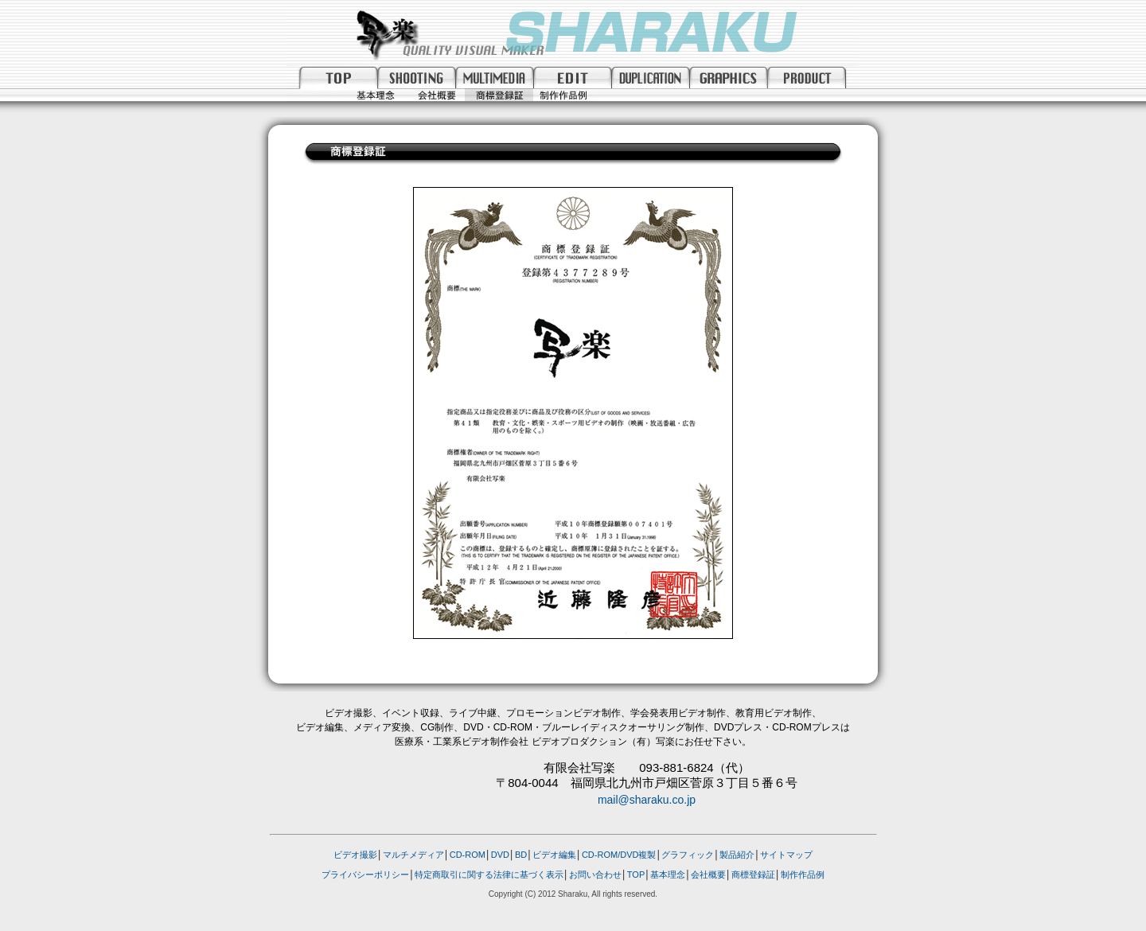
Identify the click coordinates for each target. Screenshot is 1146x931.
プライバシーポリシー (365, 874)
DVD (500, 854)
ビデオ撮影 (355, 854)
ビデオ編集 (554, 854)
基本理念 (667, 874)
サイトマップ (786, 854)
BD (521, 854)
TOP (636, 874)
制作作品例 (802, 874)
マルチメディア (413, 854)
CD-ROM (467, 854)
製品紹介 (736, 854)
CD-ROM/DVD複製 (619, 854)
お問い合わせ (595, 874)
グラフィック (687, 854)
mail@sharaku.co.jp (647, 799)
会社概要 (708, 874)
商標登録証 (753, 874)
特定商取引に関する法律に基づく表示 (489, 874)
